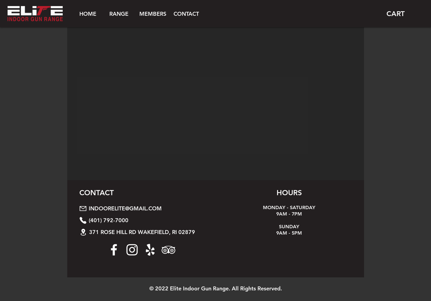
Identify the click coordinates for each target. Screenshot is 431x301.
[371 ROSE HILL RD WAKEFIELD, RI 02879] (147, 232)
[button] (119, 14)
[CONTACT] (186, 14)
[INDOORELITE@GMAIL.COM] (147, 208)
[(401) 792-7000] (147, 220)
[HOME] (88, 14)
